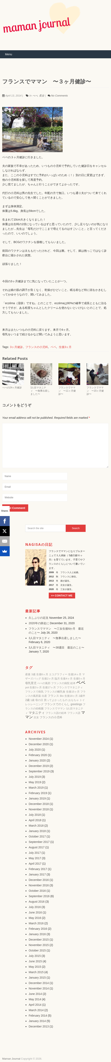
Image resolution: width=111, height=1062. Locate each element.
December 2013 (39, 1026)
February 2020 (38, 755)
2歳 (27, 700)
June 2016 (35, 912)
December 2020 (39, 744)
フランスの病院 (60, 683)
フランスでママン (54, 708)
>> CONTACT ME (61, 595)
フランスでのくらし (57, 704)
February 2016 (38, 928)
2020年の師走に (39, 623)
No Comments (59, 95)
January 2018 (37, 831)
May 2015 (35, 966)
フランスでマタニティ (70, 687)
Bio (62, 695)
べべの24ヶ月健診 (12, 387)
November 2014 (39, 988)
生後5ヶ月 (79, 678)
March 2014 (36, 1010)
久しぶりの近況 (38, 617)
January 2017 (37, 874)
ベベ (53, 347)
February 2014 (38, 1015)
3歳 (33, 674)
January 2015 (37, 977)
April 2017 (35, 863)
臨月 (57, 678)
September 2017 (39, 841)
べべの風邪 (43, 683)
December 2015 (39, 939)
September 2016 (39, 896)
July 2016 (35, 907)
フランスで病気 (34, 691)
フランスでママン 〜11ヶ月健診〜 (67, 390)
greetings (76, 704)
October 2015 (37, 950)
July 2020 (35, 749)
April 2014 (35, 1004)
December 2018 (39, 803)
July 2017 (35, 852)
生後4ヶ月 (66, 678)
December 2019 (39, 766)
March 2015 (36, 972)
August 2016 (37, 901)
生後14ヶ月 (74, 674)
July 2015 (35, 955)
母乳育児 (30, 683)
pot (27, 687)
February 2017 (38, 869)
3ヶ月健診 (16, 347)
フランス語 (73, 712)
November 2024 (39, 738)
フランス (53, 695)
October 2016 (37, 890)
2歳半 (82, 695)
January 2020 (37, 760)
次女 (36, 717)
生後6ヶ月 (42, 674)
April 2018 (35, 820)
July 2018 (35, 814)
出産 (44, 695)
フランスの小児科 (36, 347)
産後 (27, 674)
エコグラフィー (58, 674)
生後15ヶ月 (72, 691)
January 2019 (37, 798)
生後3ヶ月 (65, 347)
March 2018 (36, 825)
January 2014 (37, 1021)
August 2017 (37, 847)
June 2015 (35, 961)
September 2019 (39, 771)
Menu (8, 54)
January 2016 (37, 934)
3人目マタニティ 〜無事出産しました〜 (40, 390)
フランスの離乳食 (54, 691)
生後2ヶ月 (48, 678)
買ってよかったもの (55, 700)
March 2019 (36, 787)
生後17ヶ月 (49, 687)
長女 (41, 95)
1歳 (32, 700)
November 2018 (39, 809)
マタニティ (37, 712)
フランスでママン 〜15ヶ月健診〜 (95, 390)
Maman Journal (11, 1058)
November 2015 (39, 945)
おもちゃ (73, 700)
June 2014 (35, 993)
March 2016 (36, 923)
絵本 (73, 683)
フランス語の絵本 (56, 712)
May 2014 (35, 999)
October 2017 (37, 836)
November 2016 (39, 885)
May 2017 (35, 858)
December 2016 (39, 879)
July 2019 (35, 776)
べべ (35, 95)
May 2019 (35, 782)
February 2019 (38, 793)
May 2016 (35, 917)
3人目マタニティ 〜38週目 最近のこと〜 (56, 647)
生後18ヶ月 (71, 695)
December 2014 (39, 983)
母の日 (39, 700)
